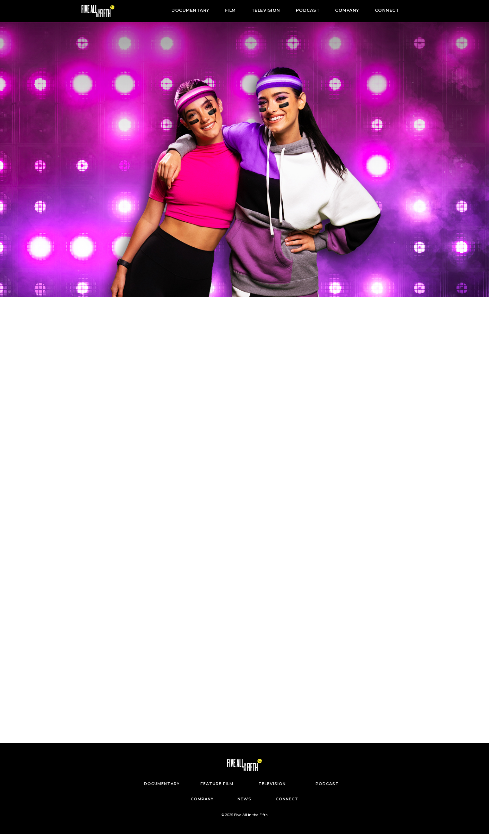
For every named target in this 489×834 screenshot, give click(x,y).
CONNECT (387, 10)
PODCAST (308, 10)
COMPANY (347, 10)
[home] (98, 11)
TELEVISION (265, 10)
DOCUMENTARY (190, 10)
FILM (230, 10)
